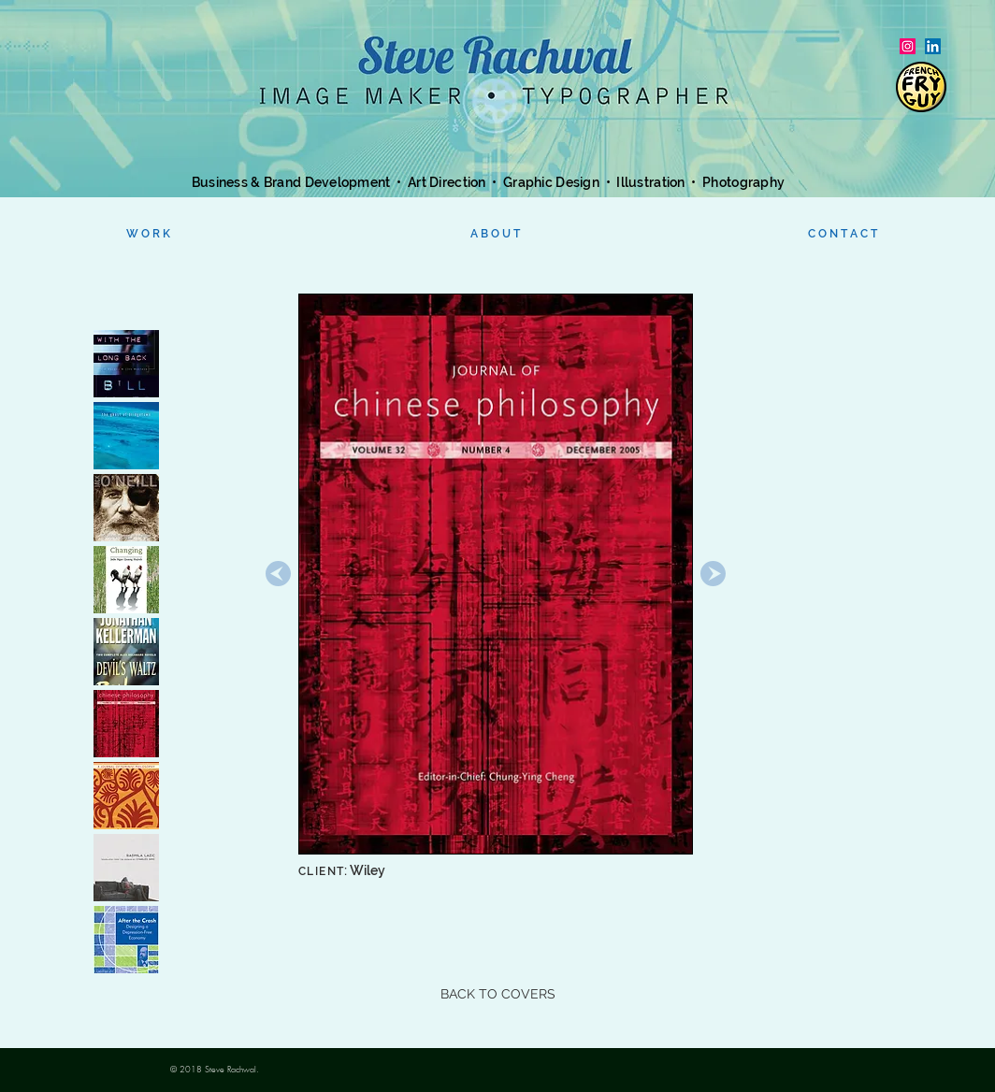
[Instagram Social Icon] (908, 46)
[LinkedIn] (933, 46)
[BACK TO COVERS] (497, 994)
